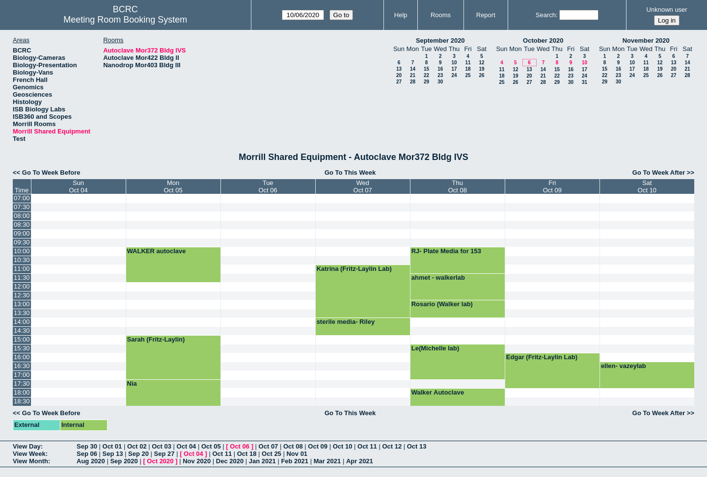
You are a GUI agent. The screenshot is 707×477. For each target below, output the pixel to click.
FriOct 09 (552, 186)
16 (440, 69)
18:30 (22, 401)
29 (426, 81)
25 (467, 75)
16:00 (22, 357)
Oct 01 (112, 446)
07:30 (22, 207)
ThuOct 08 (457, 186)
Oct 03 (161, 446)
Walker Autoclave (437, 392)
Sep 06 (87, 453)
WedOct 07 (363, 186)
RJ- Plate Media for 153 (446, 251)
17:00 (22, 374)
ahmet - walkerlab (438, 277)
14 (412, 69)
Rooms (441, 15)
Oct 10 (343, 446)
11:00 (22, 268)
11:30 (22, 277)
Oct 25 (271, 453)
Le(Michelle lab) (435, 348)
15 (426, 69)
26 (481, 75)
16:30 (22, 366)
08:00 (22, 215)
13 (399, 69)
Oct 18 (247, 453)
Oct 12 (392, 446)
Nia (132, 383)
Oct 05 (211, 446)
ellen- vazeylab (623, 366)
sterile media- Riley (346, 321)
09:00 (22, 233)
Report (485, 15)
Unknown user (667, 9)
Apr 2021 (359, 461)
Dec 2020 (230, 461)
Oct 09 (317, 446)
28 (412, 81)
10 (454, 62)
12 (481, 62)
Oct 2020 (160, 461)
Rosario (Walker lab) (442, 304)
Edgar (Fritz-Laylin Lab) (541, 357)
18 (467, 69)
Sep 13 (113, 453)
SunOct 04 (78, 186)
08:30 (22, 224)
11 (467, 62)
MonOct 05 (172, 186)
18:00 (22, 392)
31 (584, 82)
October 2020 (543, 40)
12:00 (22, 286)
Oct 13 (417, 446)
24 (454, 75)
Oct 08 (293, 446)
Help (401, 15)
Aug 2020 (91, 461)
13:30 (22, 313)
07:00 (22, 198)
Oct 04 (186, 446)
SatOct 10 (647, 186)
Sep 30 (87, 446)
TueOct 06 (267, 186)
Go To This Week (350, 172)
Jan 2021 (262, 461)
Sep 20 (138, 453)
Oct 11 (367, 446)
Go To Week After (658, 172)
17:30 (22, 383)
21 (412, 75)
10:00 (22, 251)
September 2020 (440, 40)
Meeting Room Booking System (125, 20)
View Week (29, 453)
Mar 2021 (327, 461)
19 (481, 69)
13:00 (22, 304)
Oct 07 (268, 446)
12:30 (22, 295)
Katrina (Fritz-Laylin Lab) (354, 268)
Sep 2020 (123, 461)
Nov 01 (296, 453)
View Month (30, 461)
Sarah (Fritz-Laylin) (156, 339)
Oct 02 (137, 446)
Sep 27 (164, 453)
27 (399, 81)
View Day (27, 446)
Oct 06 (239, 446)
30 (440, 81)
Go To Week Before (51, 172)
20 (399, 75)
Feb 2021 (294, 461)
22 (426, 75)
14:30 (22, 330)
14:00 (22, 321)
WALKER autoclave (156, 251)
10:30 (22, 260)
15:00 (22, 339)
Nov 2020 (197, 461)
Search (546, 15)
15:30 (22, 348)
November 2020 (646, 40)
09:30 (22, 242)
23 (440, 75)
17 (454, 69)
